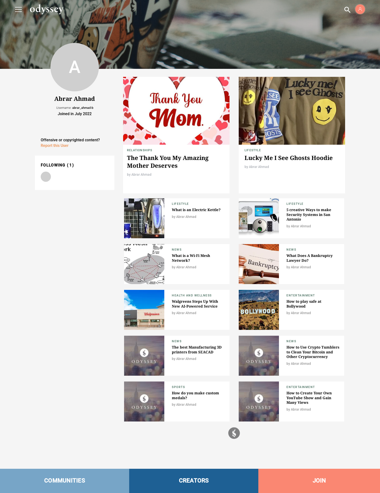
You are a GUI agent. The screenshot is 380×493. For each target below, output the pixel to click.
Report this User (55, 145)
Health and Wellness (192, 295)
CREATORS (194, 480)
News (177, 249)
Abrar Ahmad (141, 174)
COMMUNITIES (64, 480)
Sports (178, 387)
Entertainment (300, 295)
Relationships (139, 150)
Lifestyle (253, 150)
